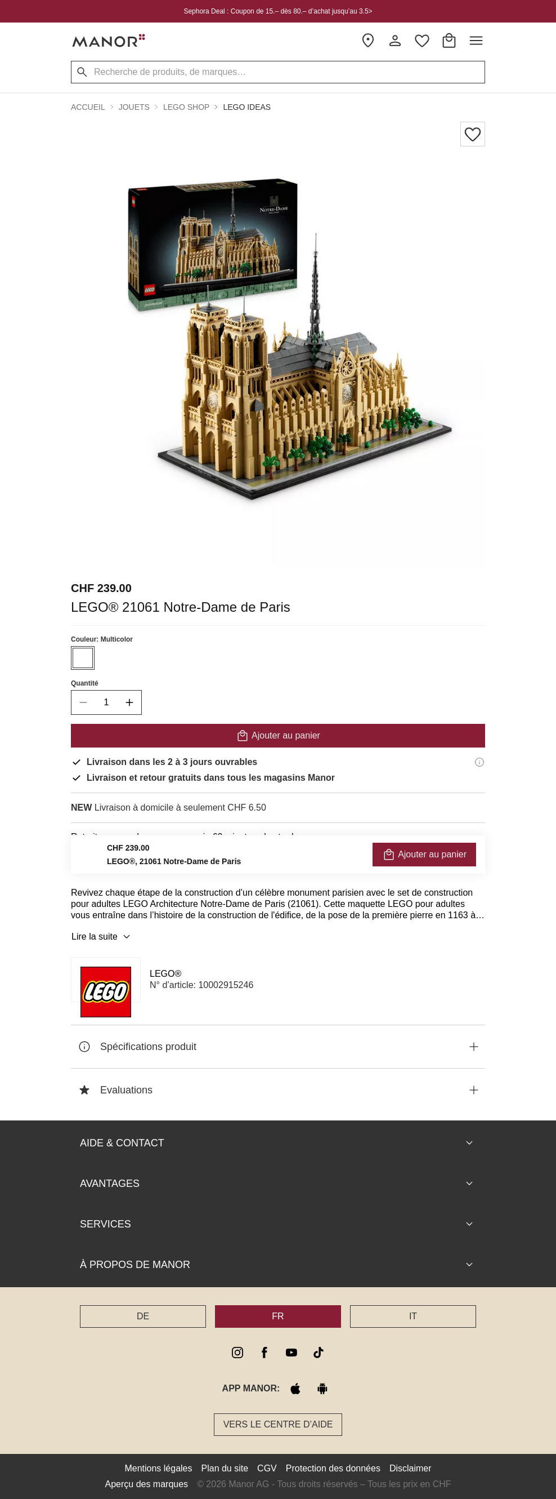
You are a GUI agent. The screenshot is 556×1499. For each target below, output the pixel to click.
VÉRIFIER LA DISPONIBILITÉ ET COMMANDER (278, 862)
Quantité (84, 683)
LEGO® (165, 973)
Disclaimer (410, 1468)
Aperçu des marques (146, 1484)
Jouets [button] (134, 107)
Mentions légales (158, 1468)
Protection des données (333, 1468)
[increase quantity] (129, 702)
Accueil (88, 107)
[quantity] (106, 702)
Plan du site (225, 1468)
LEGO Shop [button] (186, 107)
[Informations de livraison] (479, 762)
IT (413, 1316)
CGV (267, 1468)
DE (143, 1316)
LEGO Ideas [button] (247, 107)
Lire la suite (102, 937)
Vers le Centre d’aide (278, 1424)
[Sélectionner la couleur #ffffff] (83, 658)
